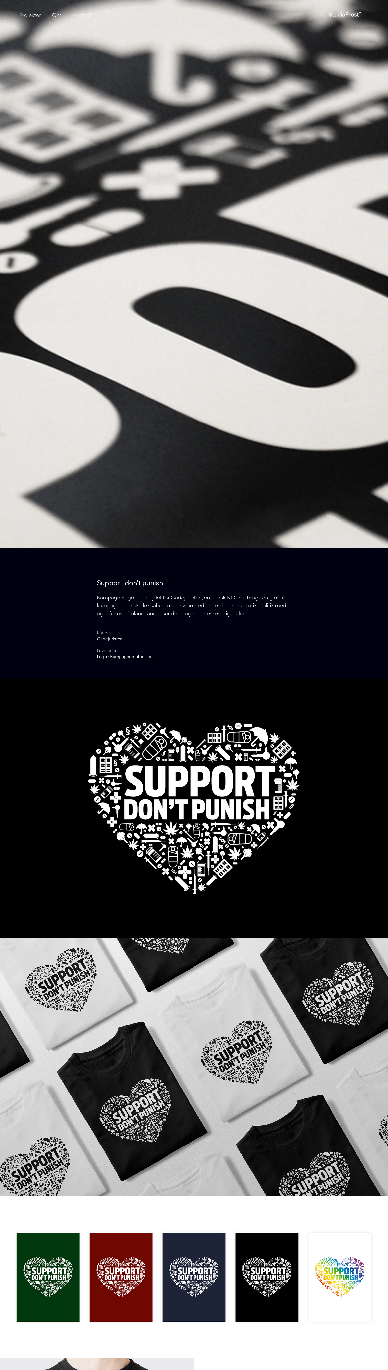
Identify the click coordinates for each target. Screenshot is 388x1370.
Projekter (30, 15)
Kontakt (82, 15)
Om (57, 15)
